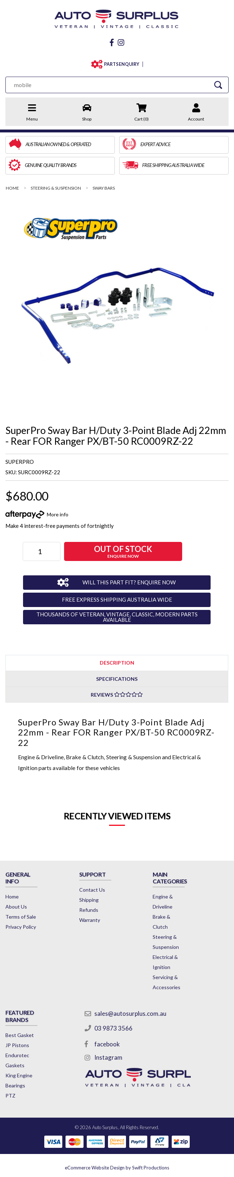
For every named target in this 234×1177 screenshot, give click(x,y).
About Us (16, 907)
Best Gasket (19, 1035)
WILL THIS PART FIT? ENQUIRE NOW (129, 582)
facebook (107, 1044)
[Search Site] (218, 84)
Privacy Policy (20, 927)
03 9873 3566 (113, 1028)
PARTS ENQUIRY (121, 64)
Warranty (89, 920)
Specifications (117, 679)
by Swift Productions (117, 1168)
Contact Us (92, 890)
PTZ (10, 1095)
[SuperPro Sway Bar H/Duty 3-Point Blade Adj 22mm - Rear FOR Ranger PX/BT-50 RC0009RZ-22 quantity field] (41, 551)
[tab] (116, 663)
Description (117, 663)
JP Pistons (17, 1045)
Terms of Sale (20, 917)
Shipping (89, 900)
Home (12, 896)
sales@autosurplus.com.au (130, 1013)
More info (57, 514)
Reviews (117, 695)
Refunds (88, 910)
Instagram (108, 1057)
